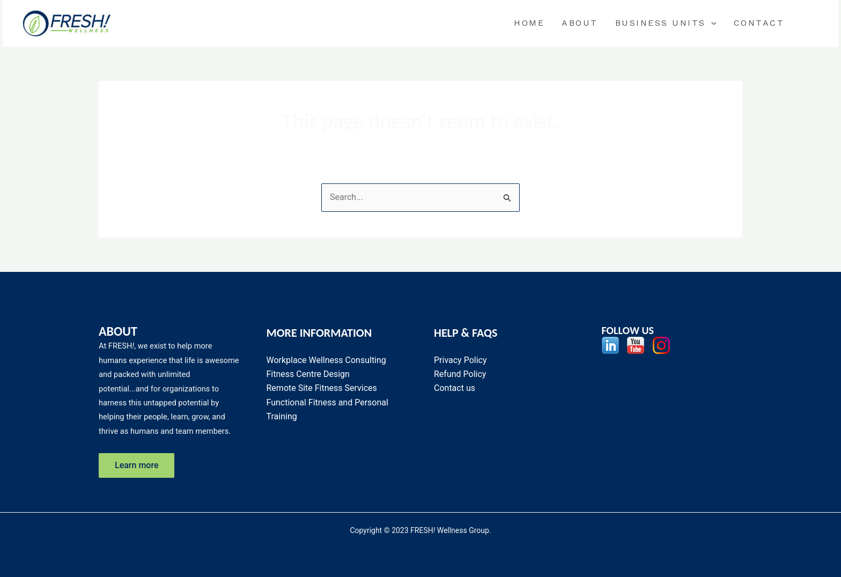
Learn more (136, 465)
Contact (759, 23)
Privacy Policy (460, 360)
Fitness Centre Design (308, 374)
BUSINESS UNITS (666, 23)
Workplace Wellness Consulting (326, 360)
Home (529, 23)
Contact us (454, 388)
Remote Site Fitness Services (322, 388)
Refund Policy (460, 374)
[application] (711, 23)
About (580, 23)
